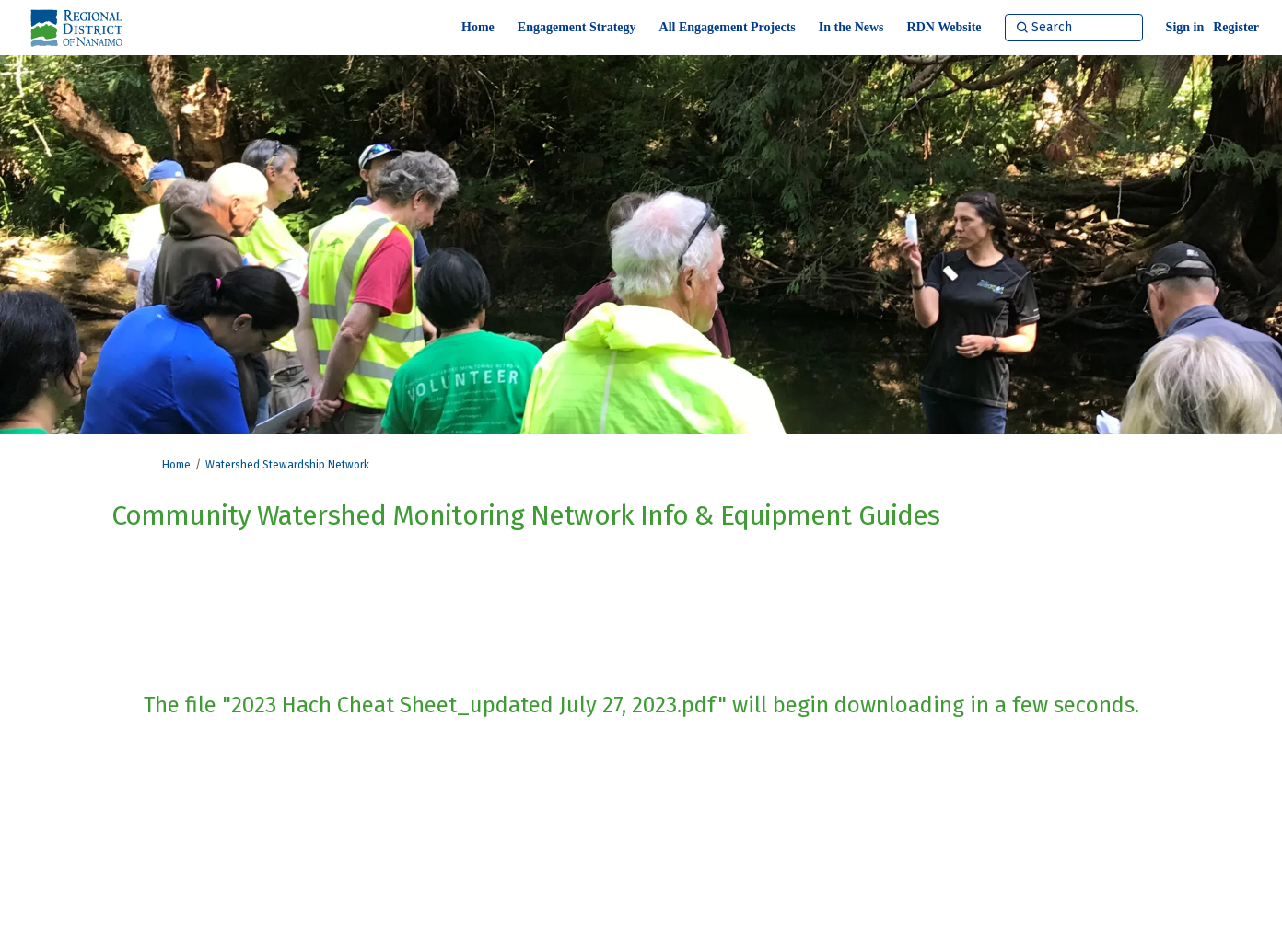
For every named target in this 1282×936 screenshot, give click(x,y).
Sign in (1185, 27)
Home (176, 464)
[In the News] (851, 27)
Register (1236, 27)
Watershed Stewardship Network (287, 464)
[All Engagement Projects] (727, 27)
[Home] (478, 27)
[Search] (1074, 27)
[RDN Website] (944, 27)
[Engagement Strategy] (577, 27)
